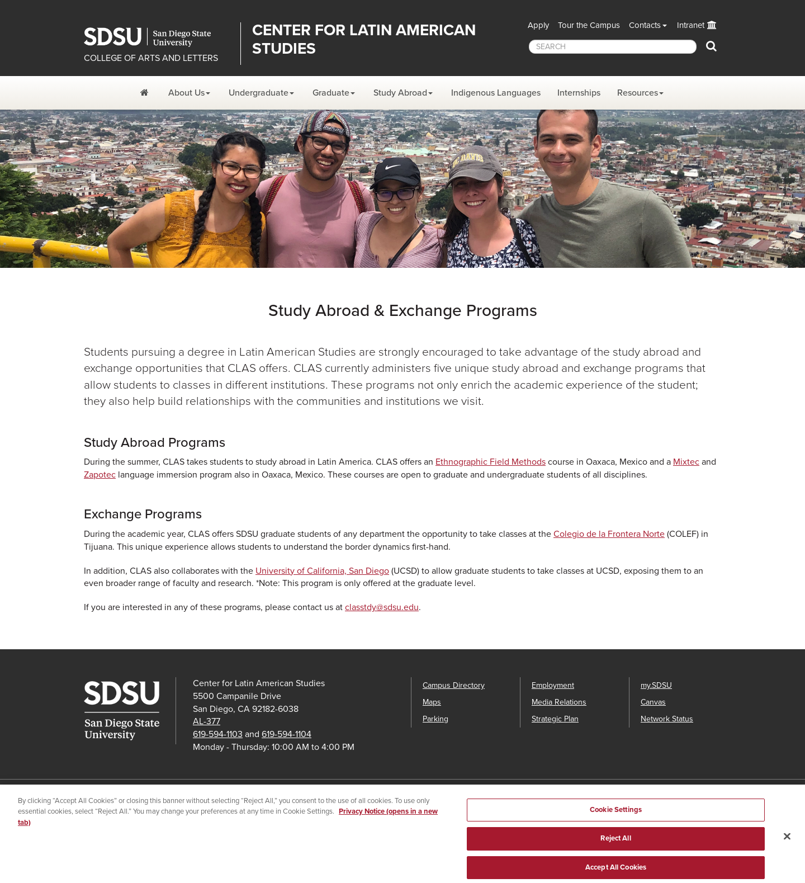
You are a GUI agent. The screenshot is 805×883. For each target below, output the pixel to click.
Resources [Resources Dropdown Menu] (637, 92)
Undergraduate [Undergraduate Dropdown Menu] (258, 92)
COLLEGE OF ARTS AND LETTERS (151, 58)
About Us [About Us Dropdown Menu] (186, 92)
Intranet (690, 25)
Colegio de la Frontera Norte (609, 534)
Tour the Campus (589, 25)
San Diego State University (158, 37)
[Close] (787, 841)
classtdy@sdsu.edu (382, 607)
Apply (538, 25)
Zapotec (100, 474)
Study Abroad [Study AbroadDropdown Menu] (400, 92)
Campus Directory (454, 685)
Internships (578, 92)
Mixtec (686, 462)
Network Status (667, 719)
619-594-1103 (218, 734)
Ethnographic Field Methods (490, 462)
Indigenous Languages (496, 92)
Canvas (653, 702)
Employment (553, 685)
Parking (435, 719)
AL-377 (206, 721)
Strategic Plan (555, 719)
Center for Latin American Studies (364, 39)
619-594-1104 (286, 734)
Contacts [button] (645, 25)
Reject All (615, 843)
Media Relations (559, 702)
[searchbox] (613, 47)
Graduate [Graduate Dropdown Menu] (330, 92)
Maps (432, 702)
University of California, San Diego (322, 571)
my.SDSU (656, 685)
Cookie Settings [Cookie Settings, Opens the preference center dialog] (616, 814)
